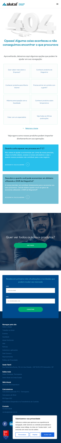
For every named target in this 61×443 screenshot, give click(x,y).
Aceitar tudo (47, 434)
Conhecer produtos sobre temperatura (44, 102)
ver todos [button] (30, 245)
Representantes (7, 357)
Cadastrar (30, 309)
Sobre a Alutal (7, 327)
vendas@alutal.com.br (9, 412)
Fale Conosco (6, 353)
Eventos (5, 333)
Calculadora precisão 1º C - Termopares (15, 392)
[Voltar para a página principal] (13, 4)
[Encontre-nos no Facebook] (4, 423)
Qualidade (5, 337)
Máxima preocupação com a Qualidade (17, 102)
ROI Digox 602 (7, 398)
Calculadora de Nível (9, 395)
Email (7, 296)
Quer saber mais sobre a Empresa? (16, 71)
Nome (7, 286)
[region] (35, 427)
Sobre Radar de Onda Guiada (12, 377)
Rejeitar (35, 434)
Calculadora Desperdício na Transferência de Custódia (20, 401)
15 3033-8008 (7, 409)
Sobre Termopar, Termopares (12, 374)
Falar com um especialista (17, 117)
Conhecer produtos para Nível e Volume (17, 86)
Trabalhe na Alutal (8, 330)
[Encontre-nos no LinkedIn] (11, 423)
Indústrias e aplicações (10, 350)
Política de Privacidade (10, 360)
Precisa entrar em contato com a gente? (44, 86)
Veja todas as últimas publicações (44, 117)
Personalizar (22, 434)
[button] (57, 4)
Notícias (5, 347)
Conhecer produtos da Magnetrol (44, 71)
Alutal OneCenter (8, 340)
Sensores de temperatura (10, 384)
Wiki (3, 343)
